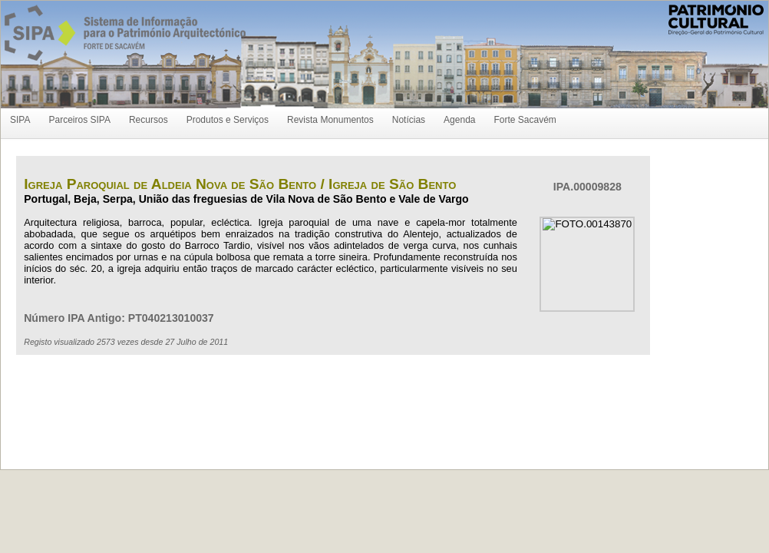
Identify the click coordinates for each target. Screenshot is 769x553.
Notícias (408, 119)
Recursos (148, 119)
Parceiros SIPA (79, 119)
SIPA (20, 119)
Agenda (459, 119)
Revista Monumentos (330, 119)
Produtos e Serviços (227, 119)
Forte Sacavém (524, 119)
